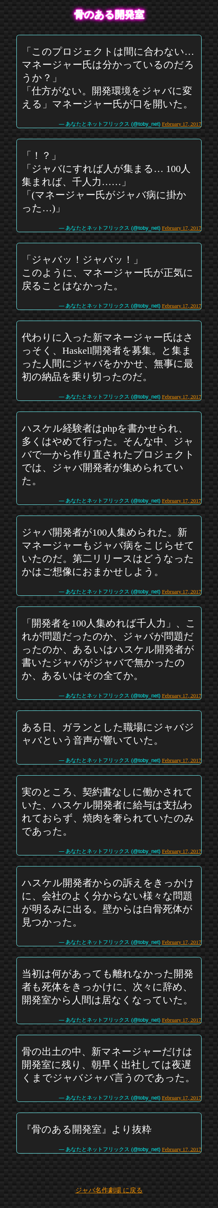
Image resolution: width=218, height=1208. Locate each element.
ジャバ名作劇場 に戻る (109, 1190)
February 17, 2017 (181, 124)
